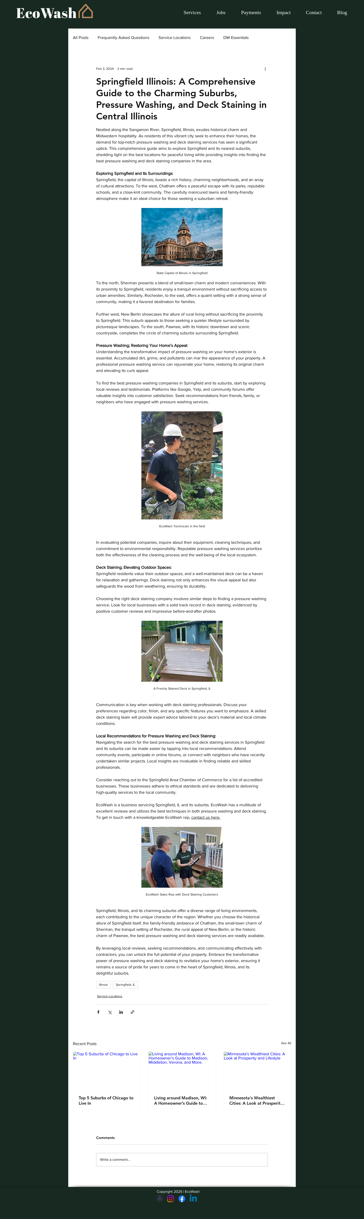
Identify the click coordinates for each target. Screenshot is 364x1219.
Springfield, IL (125, 984)
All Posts (80, 37)
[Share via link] (132, 1012)
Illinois (103, 984)
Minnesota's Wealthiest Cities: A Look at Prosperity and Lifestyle (256, 1100)
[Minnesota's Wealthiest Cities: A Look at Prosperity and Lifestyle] (257, 1070)
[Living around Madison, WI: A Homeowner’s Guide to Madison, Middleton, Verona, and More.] (182, 1070)
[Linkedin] (193, 1198)
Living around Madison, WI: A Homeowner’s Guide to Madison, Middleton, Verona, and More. (180, 1100)
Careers (207, 37)
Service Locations (175, 37)
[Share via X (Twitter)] (109, 1012)
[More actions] (265, 68)
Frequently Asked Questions (123, 37)
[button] (221, 12)
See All (286, 1043)
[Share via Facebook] (98, 1012)
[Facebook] (181, 1198)
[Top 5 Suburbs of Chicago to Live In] (106, 1070)
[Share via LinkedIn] (121, 1012)
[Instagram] (170, 1198)
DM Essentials (236, 37)
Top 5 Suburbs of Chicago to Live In (106, 1100)
